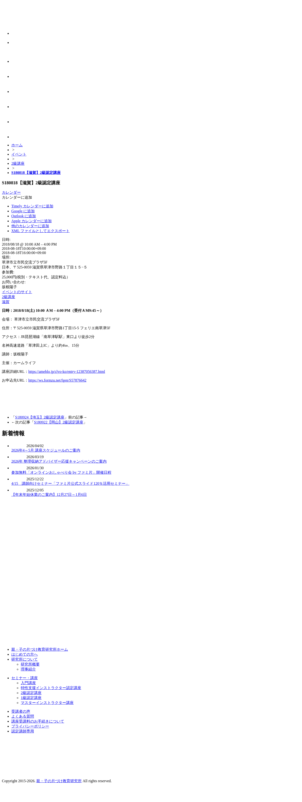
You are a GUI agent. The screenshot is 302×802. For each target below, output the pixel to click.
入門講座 (28, 683)
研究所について (24, 659)
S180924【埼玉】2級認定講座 (39, 417)
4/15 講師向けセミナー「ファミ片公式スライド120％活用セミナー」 (70, 483)
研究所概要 (30, 664)
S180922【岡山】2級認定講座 (58, 422)
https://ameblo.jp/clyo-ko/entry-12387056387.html (66, 372)
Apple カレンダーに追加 (31, 221)
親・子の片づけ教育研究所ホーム (39, 649)
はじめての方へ (24, 654)
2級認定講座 (31, 693)
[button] (17, 197)
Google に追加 (23, 211)
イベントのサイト (17, 292)
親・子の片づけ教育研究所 (59, 781)
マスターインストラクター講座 (47, 703)
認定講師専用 (22, 731)
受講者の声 (20, 711)
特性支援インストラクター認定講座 (51, 688)
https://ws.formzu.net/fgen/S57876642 (57, 380)
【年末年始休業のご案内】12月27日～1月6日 (49, 495)
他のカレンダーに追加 (30, 226)
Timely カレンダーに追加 (32, 206)
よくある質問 (22, 716)
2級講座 (8, 297)
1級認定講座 (31, 698)
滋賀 (5, 302)
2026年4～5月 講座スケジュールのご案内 (45, 450)
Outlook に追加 (23, 216)
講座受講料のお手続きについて (37, 721)
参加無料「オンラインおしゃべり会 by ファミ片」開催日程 (61, 472)
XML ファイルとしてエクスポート (40, 231)
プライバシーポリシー (30, 726)
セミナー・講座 (24, 678)
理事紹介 (28, 669)
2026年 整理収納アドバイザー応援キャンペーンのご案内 (59, 461)
